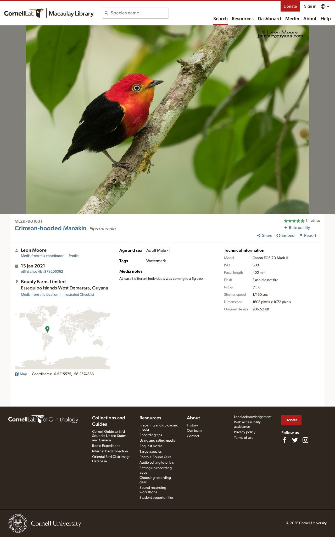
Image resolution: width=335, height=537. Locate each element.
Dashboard (269, 19)
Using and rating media (157, 440)
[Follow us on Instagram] (305, 440)
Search (220, 19)
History (192, 425)
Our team (194, 430)
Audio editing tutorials (156, 462)
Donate (290, 6)
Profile (74, 256)
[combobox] (140, 13)
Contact (193, 436)
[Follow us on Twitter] (295, 440)
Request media (150, 446)
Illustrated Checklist (79, 295)
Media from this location (39, 295)
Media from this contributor (42, 256)
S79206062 (42, 271)
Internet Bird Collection (110, 451)
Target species (150, 451)
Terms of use (243, 438)
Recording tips (150, 435)
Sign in (310, 6)
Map (21, 374)
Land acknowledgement (252, 417)
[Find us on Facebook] (284, 440)
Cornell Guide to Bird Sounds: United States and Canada (109, 436)
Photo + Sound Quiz (155, 457)
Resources (243, 19)
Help (326, 19)
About (309, 19)
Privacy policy (244, 432)
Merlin (292, 19)
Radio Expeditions (106, 446)
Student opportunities (156, 498)
